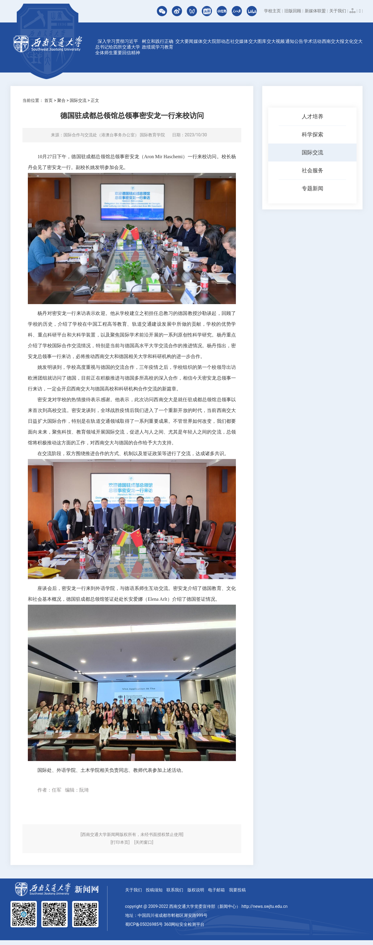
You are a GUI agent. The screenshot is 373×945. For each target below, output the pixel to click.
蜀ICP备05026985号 (144, 924)
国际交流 (78, 100)
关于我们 (337, 10)
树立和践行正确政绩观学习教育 (157, 44)
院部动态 (221, 41)
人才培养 (312, 116)
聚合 (61, 100)
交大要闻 (184, 41)
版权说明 (195, 889)
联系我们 (174, 889)
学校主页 (272, 10)
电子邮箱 (216, 889)
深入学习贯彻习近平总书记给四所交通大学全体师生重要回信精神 (117, 47)
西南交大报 (333, 41)
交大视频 (276, 41)
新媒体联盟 (315, 10)
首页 (48, 100)
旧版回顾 (292, 10)
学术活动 (313, 41)
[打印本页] (120, 842)
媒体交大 (203, 41)
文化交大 (354, 41)
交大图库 (257, 41)
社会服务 (312, 170)
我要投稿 (237, 889)
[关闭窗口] (143, 842)
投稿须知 (154, 889)
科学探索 (312, 134)
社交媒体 (239, 41)
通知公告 (294, 41)
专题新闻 (312, 188)
